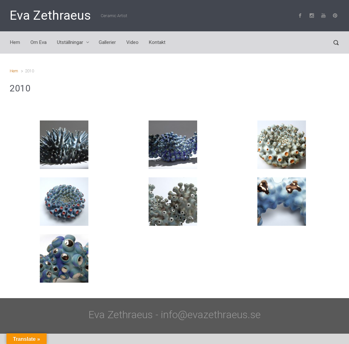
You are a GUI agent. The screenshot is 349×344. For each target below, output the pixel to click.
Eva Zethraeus (50, 15)
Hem (14, 70)
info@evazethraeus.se (211, 314)
